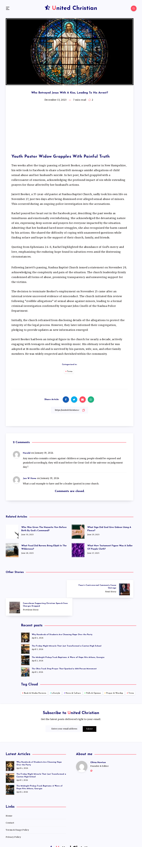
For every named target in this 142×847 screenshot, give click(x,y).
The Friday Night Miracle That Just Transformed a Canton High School (66, 628)
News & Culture (73, 675)
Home (9, 797)
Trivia (69, 371)
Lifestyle (56, 675)
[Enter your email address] (64, 710)
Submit (89, 711)
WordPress (79, 838)
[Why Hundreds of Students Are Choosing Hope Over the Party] (25, 618)
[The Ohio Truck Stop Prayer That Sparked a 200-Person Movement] (25, 653)
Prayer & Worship (114, 675)
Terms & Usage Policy (17, 812)
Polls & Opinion (93, 675)
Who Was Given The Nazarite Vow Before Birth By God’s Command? (40, 529)
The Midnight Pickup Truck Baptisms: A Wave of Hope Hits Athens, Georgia (68, 639)
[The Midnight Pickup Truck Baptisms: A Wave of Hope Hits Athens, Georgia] (25, 641)
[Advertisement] (69, 128)
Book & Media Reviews (35, 675)
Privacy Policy (13, 818)
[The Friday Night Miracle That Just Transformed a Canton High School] (25, 630)
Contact (10, 804)
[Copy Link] (69, 410)
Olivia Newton (98, 744)
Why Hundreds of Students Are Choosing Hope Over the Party (62, 616)
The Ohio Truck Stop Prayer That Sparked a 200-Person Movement (64, 651)
